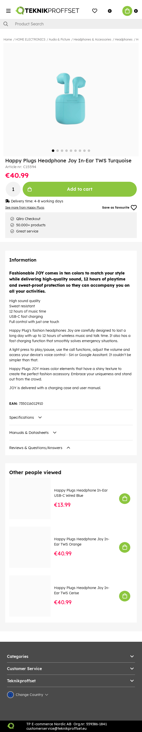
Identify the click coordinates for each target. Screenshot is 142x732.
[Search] (71, 24)
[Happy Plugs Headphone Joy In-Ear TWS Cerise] (33, 596)
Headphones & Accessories (92, 39)
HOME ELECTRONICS (30, 39)
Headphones (124, 39)
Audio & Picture (59, 39)
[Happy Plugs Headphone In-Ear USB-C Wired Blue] (33, 498)
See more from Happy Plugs (24, 207)
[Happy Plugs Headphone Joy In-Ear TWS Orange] (33, 547)
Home (7, 39)
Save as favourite (119, 208)
